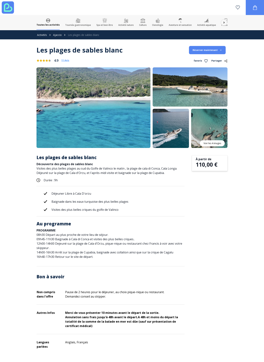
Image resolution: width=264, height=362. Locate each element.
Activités (42, 35)
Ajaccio (57, 35)
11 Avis (65, 60)
